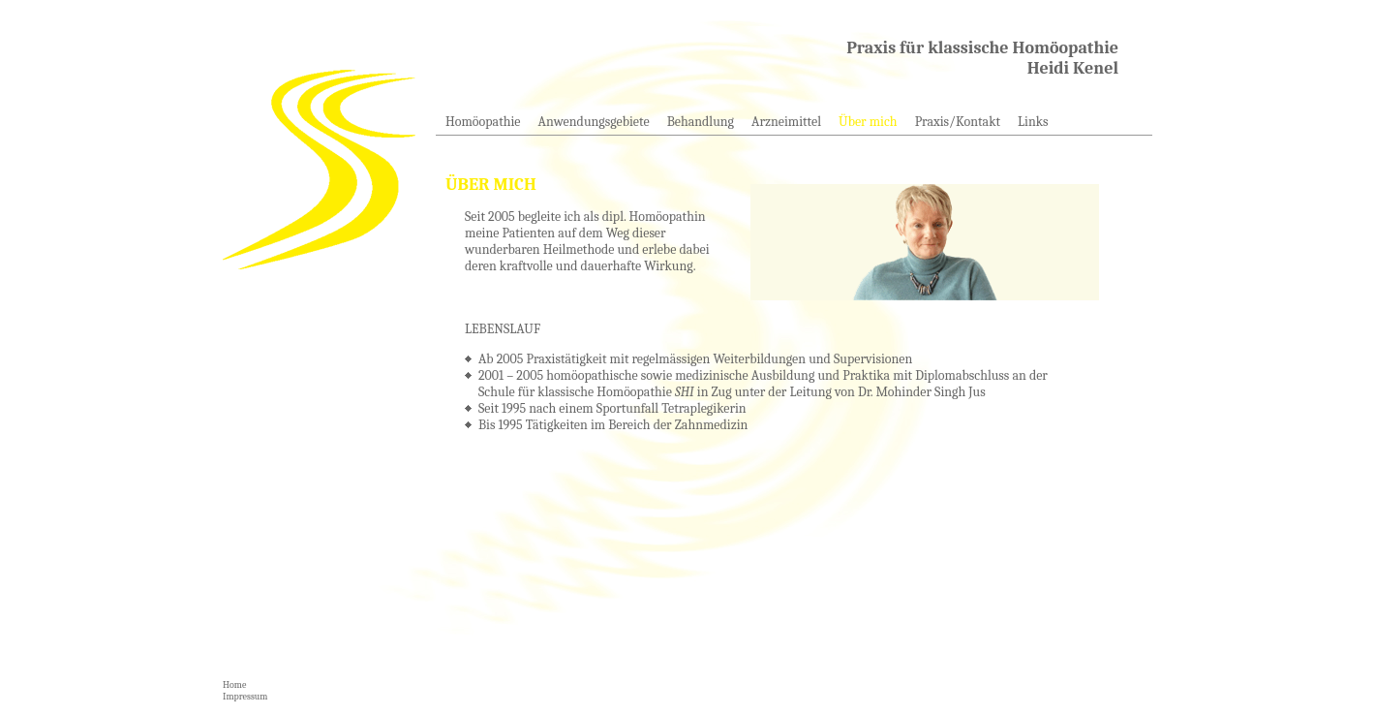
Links (1033, 121)
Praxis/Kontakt (957, 121)
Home (234, 685)
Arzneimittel (786, 121)
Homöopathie (483, 121)
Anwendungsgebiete (594, 121)
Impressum (245, 696)
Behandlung (700, 121)
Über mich (868, 121)
